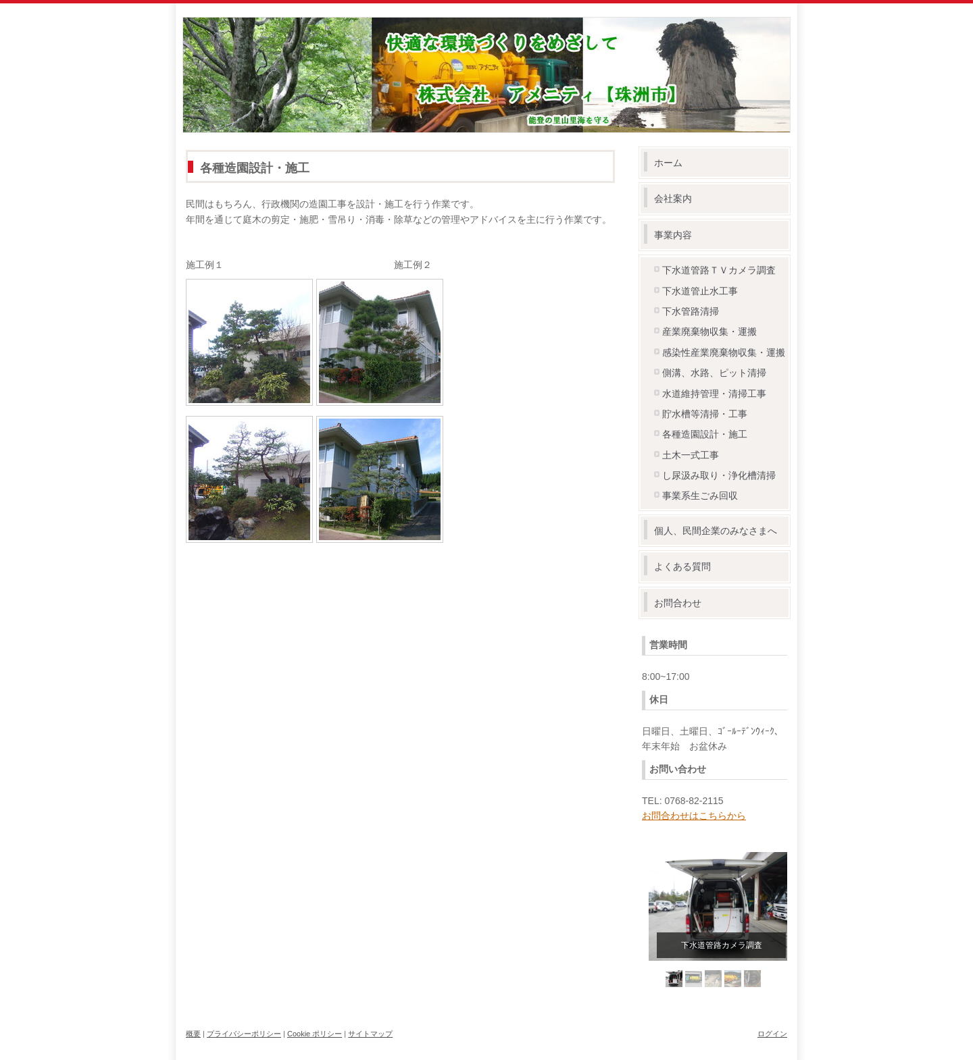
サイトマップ (370, 1034)
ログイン (772, 1034)
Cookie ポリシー (314, 1034)
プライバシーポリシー (244, 1034)
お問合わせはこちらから (694, 815)
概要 (193, 1034)
